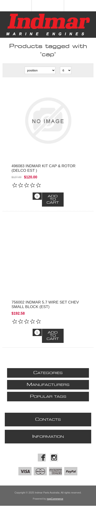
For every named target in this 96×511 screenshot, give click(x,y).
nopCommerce (55, 498)
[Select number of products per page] (65, 70)
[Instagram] (54, 457)
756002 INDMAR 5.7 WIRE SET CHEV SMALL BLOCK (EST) (45, 304)
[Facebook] (41, 457)
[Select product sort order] (40, 70)
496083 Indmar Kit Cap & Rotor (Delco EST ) (44, 168)
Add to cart (53, 199)
